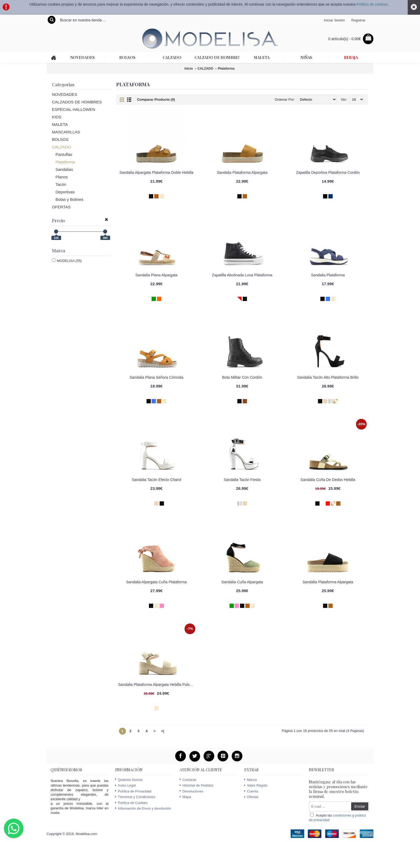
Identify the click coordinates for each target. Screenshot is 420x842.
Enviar (359, 806)
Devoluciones (191, 791)
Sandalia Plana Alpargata (156, 275)
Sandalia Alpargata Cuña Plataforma (156, 582)
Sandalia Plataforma (328, 275)
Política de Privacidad (133, 791)
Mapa (185, 797)
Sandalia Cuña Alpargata (242, 582)
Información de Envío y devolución (143, 808)
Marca (250, 780)
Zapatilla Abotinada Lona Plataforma (242, 275)
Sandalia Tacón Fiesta (242, 480)
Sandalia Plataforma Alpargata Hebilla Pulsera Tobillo (157, 684)
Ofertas (251, 797)
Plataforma (226, 68)
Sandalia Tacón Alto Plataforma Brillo (327, 377)
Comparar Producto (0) (156, 99)
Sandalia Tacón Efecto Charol (156, 480)
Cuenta (251, 791)
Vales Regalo (255, 785)
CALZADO (205, 68)
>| (162, 731)
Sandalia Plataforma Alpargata (242, 172)
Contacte (188, 780)
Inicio (189, 68)
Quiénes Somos (129, 780)
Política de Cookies (131, 803)
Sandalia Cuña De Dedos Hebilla (328, 480)
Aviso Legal (125, 785)
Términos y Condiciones (135, 797)
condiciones (342, 815)
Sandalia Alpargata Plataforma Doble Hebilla (156, 172)
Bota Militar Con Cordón (242, 377)
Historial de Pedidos (196, 785)
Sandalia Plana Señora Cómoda (156, 377)
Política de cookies (372, 4)
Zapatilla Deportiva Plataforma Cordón (328, 172)
